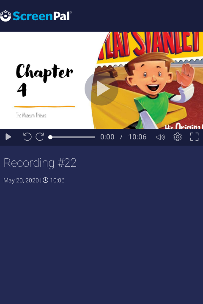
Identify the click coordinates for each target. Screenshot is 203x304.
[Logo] (36, 15)
